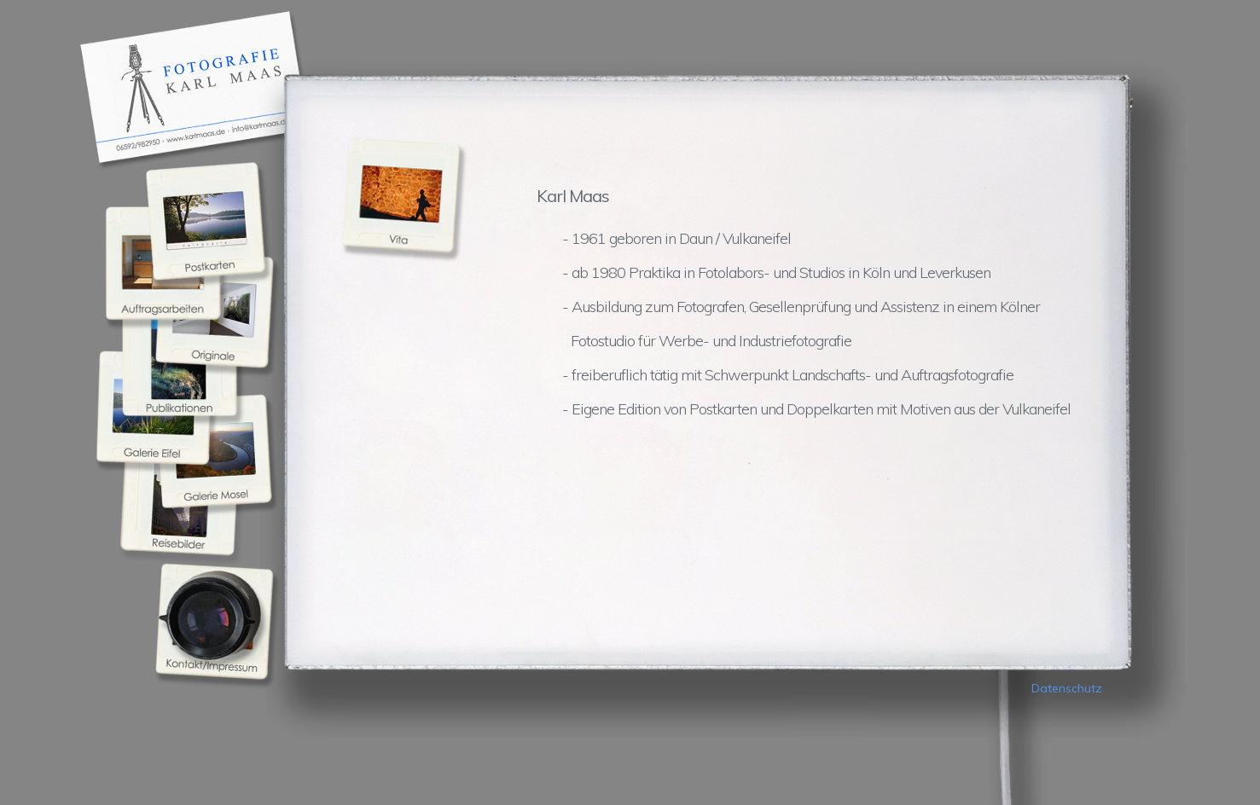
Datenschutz (1066, 688)
